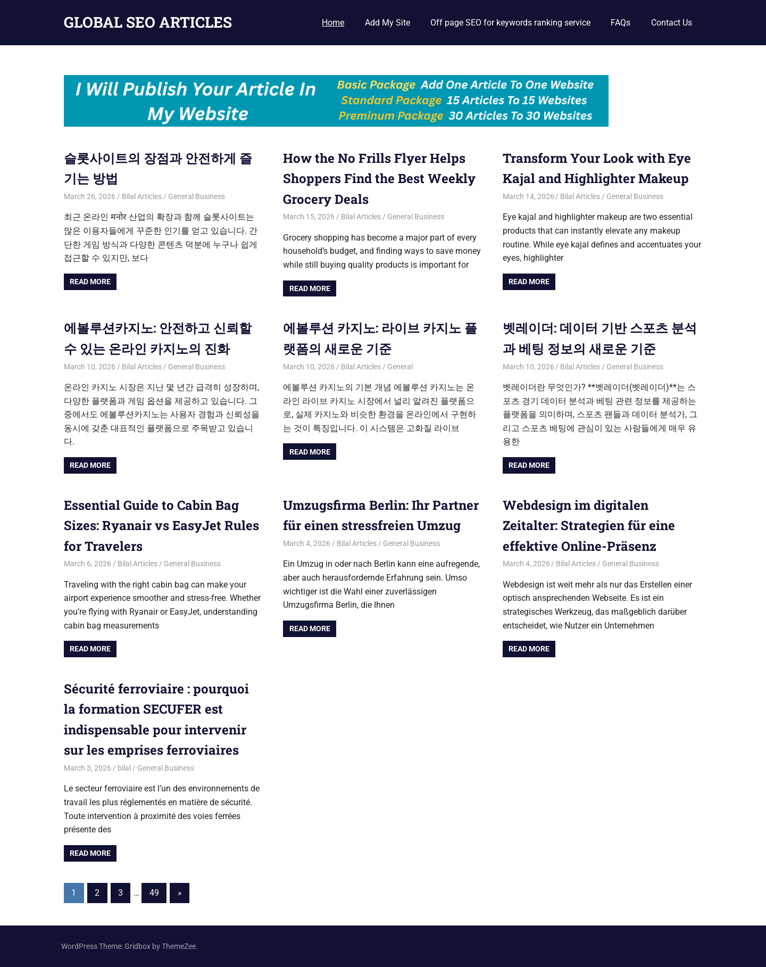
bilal (124, 768)
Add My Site (387, 23)
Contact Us (671, 23)
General (400, 366)
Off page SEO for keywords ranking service (510, 23)
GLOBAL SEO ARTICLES (148, 22)
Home (333, 23)
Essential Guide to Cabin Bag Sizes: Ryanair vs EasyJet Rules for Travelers (161, 526)
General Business (196, 196)
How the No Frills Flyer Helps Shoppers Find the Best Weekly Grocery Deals (379, 179)
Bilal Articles (142, 196)
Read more (90, 281)
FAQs (620, 23)
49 (154, 893)
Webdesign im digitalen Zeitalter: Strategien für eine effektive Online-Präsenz (589, 526)
